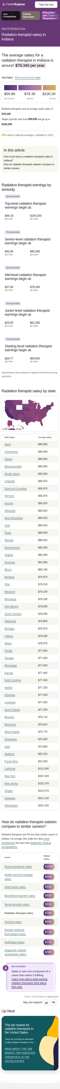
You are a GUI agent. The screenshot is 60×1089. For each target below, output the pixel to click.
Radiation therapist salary (18, 913)
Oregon (8, 790)
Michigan (9, 628)
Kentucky (9, 562)
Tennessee (10, 739)
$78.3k (30, 96)
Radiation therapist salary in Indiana (24, 36)
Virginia (8, 554)
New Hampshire (13, 518)
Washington (11, 805)
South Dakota (12, 709)
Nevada (8, 540)
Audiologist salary (14, 942)
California (9, 768)
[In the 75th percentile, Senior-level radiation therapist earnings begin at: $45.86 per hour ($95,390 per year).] (30, 245)
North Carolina (12, 680)
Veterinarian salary (15, 887)
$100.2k (49, 96)
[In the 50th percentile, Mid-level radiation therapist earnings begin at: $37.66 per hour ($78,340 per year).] (30, 281)
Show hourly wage (27, 77)
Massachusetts (13, 466)
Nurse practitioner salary (18, 866)
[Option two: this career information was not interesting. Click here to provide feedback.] (54, 1003)
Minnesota (10, 599)
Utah (7, 525)
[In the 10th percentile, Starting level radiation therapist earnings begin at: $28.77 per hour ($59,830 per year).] (30, 352)
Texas (7, 532)
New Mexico (11, 606)
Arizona (8, 503)
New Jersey (11, 783)
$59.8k (10, 96)
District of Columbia (15, 488)
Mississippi (10, 665)
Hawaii (8, 459)
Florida (8, 650)
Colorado (9, 481)
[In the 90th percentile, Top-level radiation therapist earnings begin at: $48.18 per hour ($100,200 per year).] (30, 209)
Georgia (9, 658)
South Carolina (12, 613)
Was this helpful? (33, 1002)
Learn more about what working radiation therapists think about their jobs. (29, 983)
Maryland (9, 591)
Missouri (9, 717)
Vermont (9, 495)
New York (9, 776)
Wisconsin (10, 724)
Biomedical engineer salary (19, 895)
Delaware (9, 798)
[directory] (30, 159)
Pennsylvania (12, 547)
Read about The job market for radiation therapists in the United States (20, 1054)
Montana (9, 577)
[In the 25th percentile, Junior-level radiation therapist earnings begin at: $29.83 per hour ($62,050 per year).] (30, 316)
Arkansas (9, 694)
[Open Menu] (19, 4)
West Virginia (12, 731)
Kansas (8, 673)
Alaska (8, 687)
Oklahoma (10, 621)
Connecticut (11, 451)
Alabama (9, 754)
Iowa (7, 746)
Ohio (7, 584)
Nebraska (9, 510)
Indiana (8, 636)
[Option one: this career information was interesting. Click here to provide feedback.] (47, 1003)
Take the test (46, 4)
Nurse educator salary (17, 904)
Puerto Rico (11, 761)
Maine (8, 643)
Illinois (8, 569)
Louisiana (10, 702)
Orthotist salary (13, 922)
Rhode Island (12, 473)
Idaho (7, 444)
